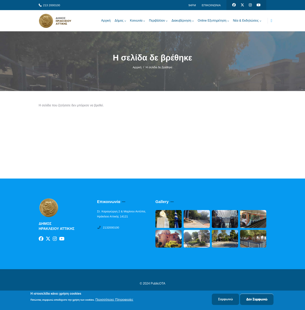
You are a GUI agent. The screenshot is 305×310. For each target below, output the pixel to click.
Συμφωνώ (225, 299)
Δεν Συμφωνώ (256, 299)
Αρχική (137, 67)
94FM (192, 5)
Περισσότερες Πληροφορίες (114, 299)
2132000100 (108, 227)
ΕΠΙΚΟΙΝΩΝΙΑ (211, 5)
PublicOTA (158, 283)
